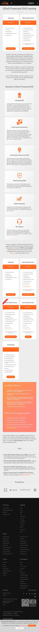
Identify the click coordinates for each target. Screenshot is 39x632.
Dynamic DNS (6, 536)
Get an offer (10, 376)
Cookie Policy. (24, 625)
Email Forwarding (24, 545)
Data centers (6, 568)
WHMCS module (24, 575)
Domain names (23, 547)
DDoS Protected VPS (7, 554)
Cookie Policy (7, 613)
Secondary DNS (23, 536)
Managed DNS (6, 543)
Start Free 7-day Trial (10, 336)
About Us (5, 562)
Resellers (5, 595)
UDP (21, 512)
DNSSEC (22, 539)
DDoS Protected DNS (8, 510)
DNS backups (23, 541)
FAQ (21, 571)
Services (4, 533)
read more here (14, 235)
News (4, 564)
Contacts (5, 566)
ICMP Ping (22, 516)
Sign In (30, 3)
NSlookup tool (23, 588)
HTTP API (22, 573)
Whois (4, 604)
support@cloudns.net (24, 475)
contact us (12, 253)
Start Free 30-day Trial (28, 48)
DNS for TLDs (23, 551)
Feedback (5, 573)
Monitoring (22, 505)
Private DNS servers (24, 549)
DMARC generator (24, 586)
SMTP (21, 527)
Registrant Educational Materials (10, 599)
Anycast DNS (23, 543)
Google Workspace (7, 547)
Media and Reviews (7, 571)
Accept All (32, 625)
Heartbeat (22, 521)
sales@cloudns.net (11, 428)
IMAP (21, 531)
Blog (21, 562)
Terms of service (7, 612)
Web (21, 510)
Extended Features (27, 286)
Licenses (16, 615)
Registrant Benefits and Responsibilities (8, 601)
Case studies (23, 566)
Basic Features (26, 284)
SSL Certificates (6, 549)
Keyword (22, 518)
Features (22, 568)
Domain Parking (6, 551)
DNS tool (22, 581)
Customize (19, 628)
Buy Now (28, 336)
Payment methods (24, 579)
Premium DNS (6, 508)
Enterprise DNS (6, 514)
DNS (21, 508)
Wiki (21, 564)
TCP (21, 514)
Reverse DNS (6, 539)
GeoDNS (5, 512)
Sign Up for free (11, 48)
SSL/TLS (22, 523)
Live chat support (27, 474)
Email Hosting (23, 554)
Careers (4, 575)
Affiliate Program (6, 593)
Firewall (22, 525)
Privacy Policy (18, 612)
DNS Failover (6, 541)
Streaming (22, 529)
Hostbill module (23, 577)
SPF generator (23, 583)
